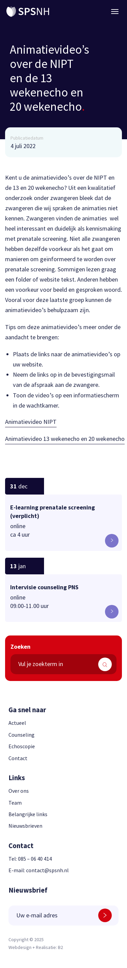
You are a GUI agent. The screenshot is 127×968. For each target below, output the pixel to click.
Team (15, 802)
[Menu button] (115, 11)
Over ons (18, 790)
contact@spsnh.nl (47, 870)
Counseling (21, 734)
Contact (17, 758)
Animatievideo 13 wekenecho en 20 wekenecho (65, 439)
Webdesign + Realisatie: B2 (35, 947)
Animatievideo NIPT (31, 422)
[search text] (63, 664)
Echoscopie (21, 746)
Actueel (17, 722)
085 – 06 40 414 (35, 858)
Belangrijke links (27, 814)
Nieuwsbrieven (25, 825)
